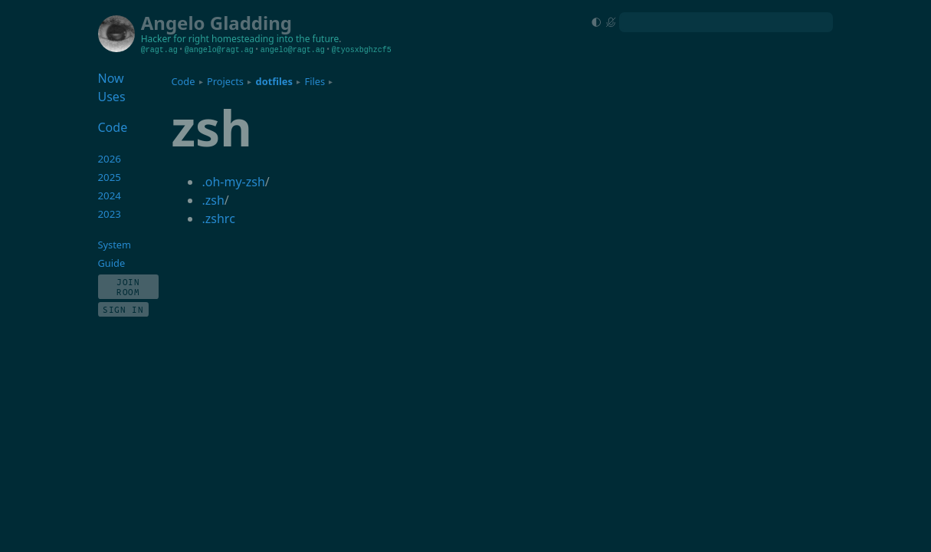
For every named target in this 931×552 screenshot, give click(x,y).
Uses (112, 96)
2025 (110, 177)
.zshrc (218, 218)
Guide (112, 263)
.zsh (213, 200)
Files (315, 81)
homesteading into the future (275, 38)
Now (111, 78)
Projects (225, 81)
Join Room (128, 287)
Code (183, 81)
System (114, 244)
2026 (110, 159)
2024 (110, 195)
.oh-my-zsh (233, 181)
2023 (110, 214)
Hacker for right (175, 38)
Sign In (123, 309)
